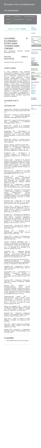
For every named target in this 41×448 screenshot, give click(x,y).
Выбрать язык (33, 60)
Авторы (8, 22)
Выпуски (29, 19)
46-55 (5, 102)
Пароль (33, 42)
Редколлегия (17, 16)
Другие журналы (33, 92)
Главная (8, 16)
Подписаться (34, 53)
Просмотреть (34, 52)
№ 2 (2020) (16, 28)
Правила (8, 19)
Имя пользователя (34, 39)
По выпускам (33, 84)
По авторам (33, 87)
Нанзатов (23, 28)
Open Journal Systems (33, 28)
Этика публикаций (29, 16)
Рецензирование (18, 19)
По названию (33, 90)
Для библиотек (34, 108)
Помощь (33, 33)
